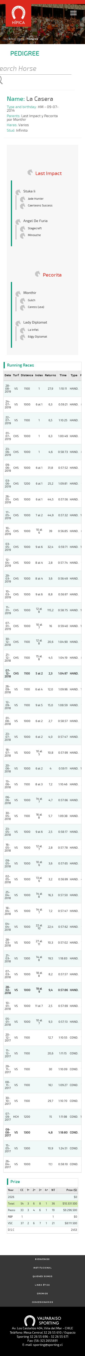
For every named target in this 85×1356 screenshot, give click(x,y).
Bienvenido (42, 1259)
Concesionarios (42, 1302)
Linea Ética (42, 1285)
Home (20, 38)
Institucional (42, 1268)
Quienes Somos (43, 1276)
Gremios (42, 1293)
